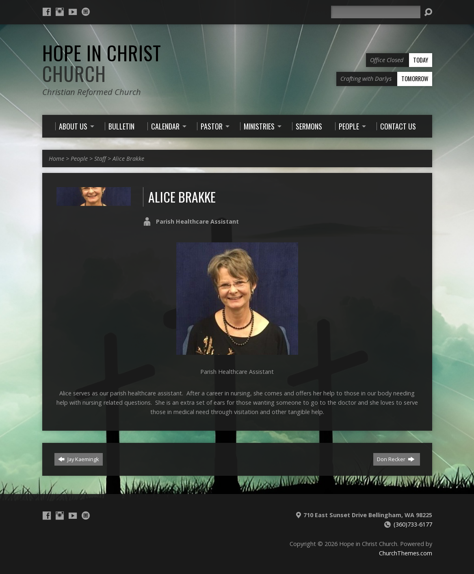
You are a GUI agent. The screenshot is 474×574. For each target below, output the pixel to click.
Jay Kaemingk (78, 459)
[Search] (375, 12)
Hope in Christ (101, 63)
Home (56, 158)
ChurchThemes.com (405, 553)
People (79, 158)
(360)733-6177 (413, 524)
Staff (100, 158)
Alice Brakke (128, 158)
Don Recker (396, 459)
